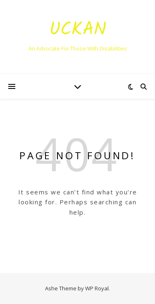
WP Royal (97, 288)
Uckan (77, 30)
